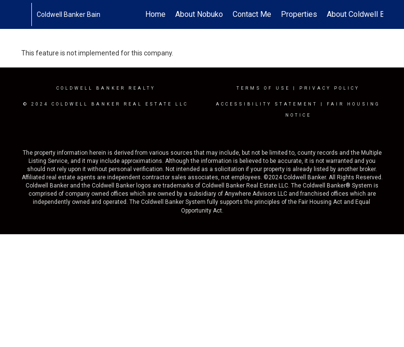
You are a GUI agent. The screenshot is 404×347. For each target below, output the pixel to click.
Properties (299, 14)
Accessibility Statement (267, 104)
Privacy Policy (329, 88)
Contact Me (252, 14)
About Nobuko (199, 14)
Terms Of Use (263, 88)
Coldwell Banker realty (105, 88)
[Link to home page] (26, 14)
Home (155, 14)
